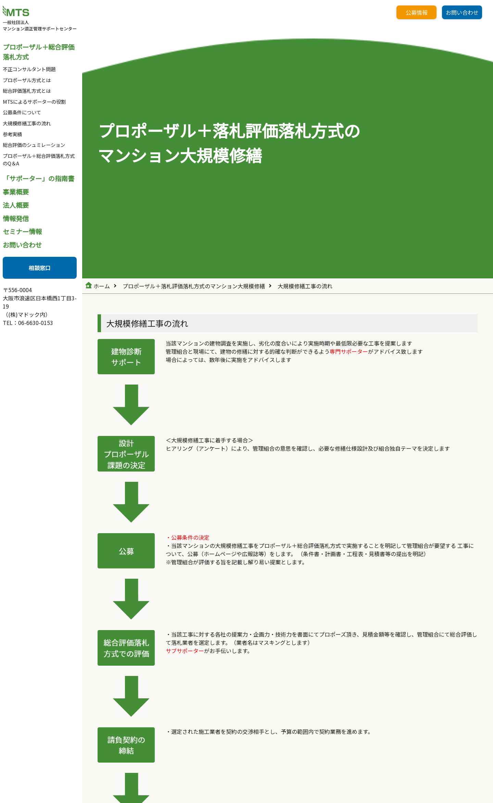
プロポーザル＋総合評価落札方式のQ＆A (39, 159)
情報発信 (16, 218)
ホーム (101, 286)
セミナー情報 (22, 231)
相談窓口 (40, 268)
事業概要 (16, 192)
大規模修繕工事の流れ (27, 123)
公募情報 (417, 12)
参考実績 (12, 134)
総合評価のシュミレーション (34, 144)
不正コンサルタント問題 (29, 69)
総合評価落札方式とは (27, 90)
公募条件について (22, 112)
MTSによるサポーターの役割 (34, 101)
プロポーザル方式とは (27, 80)
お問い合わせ (22, 245)
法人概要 (16, 205)
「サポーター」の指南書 (38, 178)
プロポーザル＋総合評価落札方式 (38, 52)
